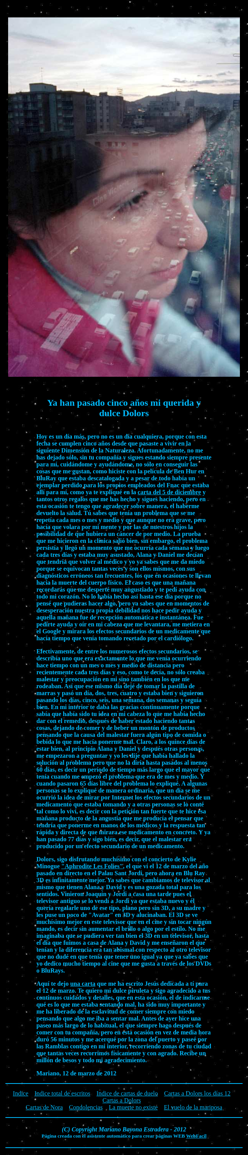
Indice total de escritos (62, 1093)
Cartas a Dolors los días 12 (197, 1093)
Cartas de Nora (44, 1107)
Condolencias (86, 1107)
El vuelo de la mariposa (193, 1107)
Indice (20, 1093)
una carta (82, 983)
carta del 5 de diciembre (169, 492)
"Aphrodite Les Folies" (92, 866)
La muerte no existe (133, 1107)
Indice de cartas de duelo (127, 1093)
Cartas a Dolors (121, 1100)
